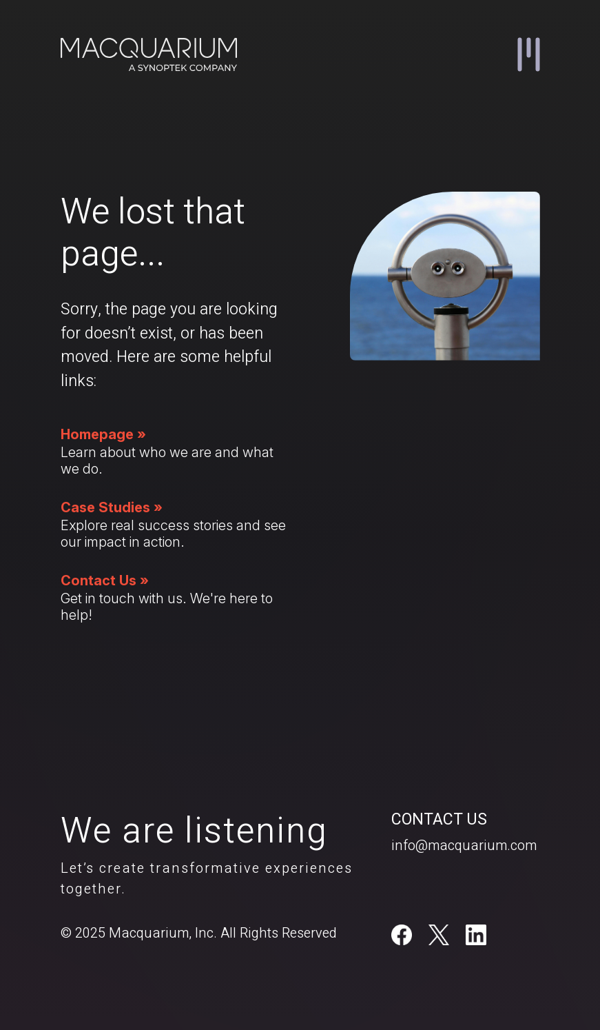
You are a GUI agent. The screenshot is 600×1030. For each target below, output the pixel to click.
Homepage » (103, 434)
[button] (528, 54)
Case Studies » (112, 507)
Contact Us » (105, 580)
